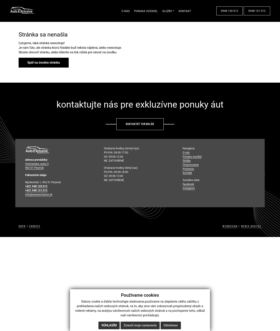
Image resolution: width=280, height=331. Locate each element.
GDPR (22, 226)
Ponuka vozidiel (192, 156)
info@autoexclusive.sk (38, 194)
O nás (186, 152)
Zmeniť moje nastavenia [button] (140, 325)
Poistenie (188, 169)
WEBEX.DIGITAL (251, 226)
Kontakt (187, 172)
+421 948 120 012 (36, 186)
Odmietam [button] (171, 325)
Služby (187, 160)
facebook (188, 184)
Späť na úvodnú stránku (43, 62)
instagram (189, 188)
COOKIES (34, 226)
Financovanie (191, 164)
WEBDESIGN (230, 226)
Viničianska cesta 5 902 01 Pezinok (37, 166)
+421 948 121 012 (36, 190)
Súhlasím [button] (109, 325)
